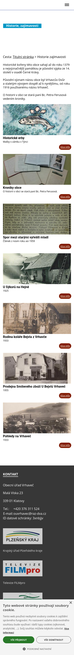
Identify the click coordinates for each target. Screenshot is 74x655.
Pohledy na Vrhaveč (17, 436)
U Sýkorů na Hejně (16, 287)
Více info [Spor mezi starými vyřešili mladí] (65, 246)
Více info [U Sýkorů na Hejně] (65, 296)
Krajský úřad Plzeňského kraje (22, 550)
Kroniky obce (12, 188)
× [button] (70, 602)
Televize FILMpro (14, 583)
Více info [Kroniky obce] (65, 196)
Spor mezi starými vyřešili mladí (25, 237)
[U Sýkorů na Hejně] (37, 268)
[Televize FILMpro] (22, 575)
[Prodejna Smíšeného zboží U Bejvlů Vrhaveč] (37, 368)
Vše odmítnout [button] (53, 639)
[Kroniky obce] (37, 169)
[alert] (37, 627)
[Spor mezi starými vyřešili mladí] (37, 219)
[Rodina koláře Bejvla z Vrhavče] (37, 318)
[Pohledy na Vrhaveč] (37, 417)
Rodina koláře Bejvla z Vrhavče (25, 337)
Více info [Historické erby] (65, 147)
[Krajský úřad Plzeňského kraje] (22, 543)
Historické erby (13, 138)
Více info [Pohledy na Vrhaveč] (65, 445)
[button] (37, 648)
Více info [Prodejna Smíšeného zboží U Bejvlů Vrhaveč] (65, 395)
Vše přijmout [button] (18, 639)
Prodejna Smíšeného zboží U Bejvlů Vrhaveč (34, 386)
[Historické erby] (37, 119)
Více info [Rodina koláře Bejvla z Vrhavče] (65, 346)
